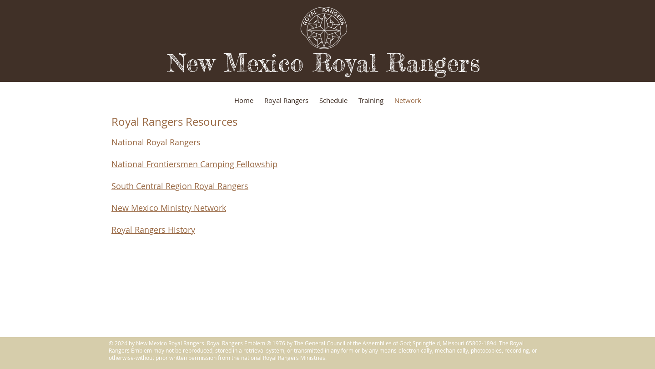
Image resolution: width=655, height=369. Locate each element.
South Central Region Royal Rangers (179, 185)
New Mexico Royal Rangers (324, 62)
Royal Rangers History (153, 229)
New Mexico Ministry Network (168, 207)
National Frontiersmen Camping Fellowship (194, 164)
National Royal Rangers (156, 142)
